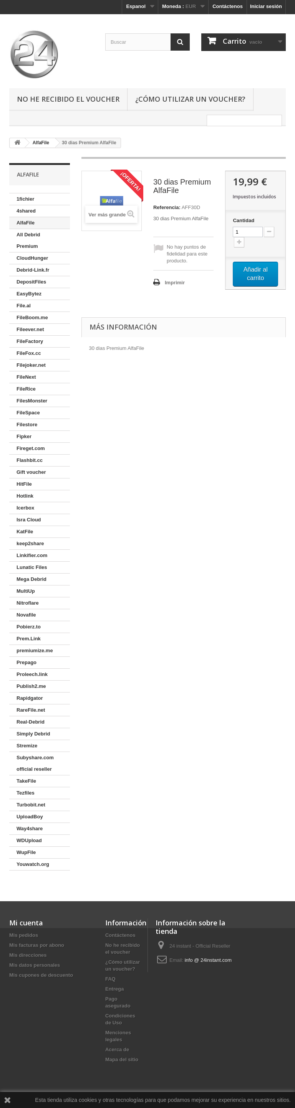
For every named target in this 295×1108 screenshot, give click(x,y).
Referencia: (167, 207)
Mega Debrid (31, 579)
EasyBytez (29, 294)
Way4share (30, 828)
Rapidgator (30, 698)
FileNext (26, 377)
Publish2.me (31, 686)
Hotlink (25, 496)
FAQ (110, 979)
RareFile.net (31, 710)
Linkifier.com (32, 555)
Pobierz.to (29, 627)
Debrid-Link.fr (33, 270)
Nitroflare (28, 603)
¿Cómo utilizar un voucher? (190, 99)
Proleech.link (32, 674)
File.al (24, 305)
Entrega (114, 989)
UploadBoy (30, 816)
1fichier (25, 199)
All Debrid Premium (28, 240)
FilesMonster (32, 401)
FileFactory (30, 341)
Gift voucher (31, 472)
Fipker (24, 436)
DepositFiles (31, 282)
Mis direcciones (28, 955)
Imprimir (175, 282)
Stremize (27, 746)
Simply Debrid (33, 734)
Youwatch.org (33, 864)
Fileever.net (30, 329)
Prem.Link (29, 638)
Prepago (26, 662)
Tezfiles (26, 793)
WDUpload (29, 840)
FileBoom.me (32, 317)
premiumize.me (35, 650)
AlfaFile (26, 223)
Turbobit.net (31, 805)
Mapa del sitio (121, 1059)
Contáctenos (227, 6)
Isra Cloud (29, 520)
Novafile (26, 615)
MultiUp (26, 591)
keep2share (30, 543)
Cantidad (243, 220)
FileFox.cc (29, 353)
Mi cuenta (26, 922)
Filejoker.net (31, 365)
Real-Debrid (31, 722)
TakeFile (26, 781)
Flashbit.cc (30, 460)
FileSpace (28, 413)
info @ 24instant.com (208, 960)
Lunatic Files (32, 567)
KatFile (25, 531)
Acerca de (117, 1049)
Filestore (27, 424)
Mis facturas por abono (36, 945)
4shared (26, 211)
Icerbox (25, 508)
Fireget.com (31, 448)
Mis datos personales (34, 965)
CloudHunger (32, 258)
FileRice (26, 389)
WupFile (26, 852)
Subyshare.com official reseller (35, 763)
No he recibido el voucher (68, 99)
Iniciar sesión (266, 6)
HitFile (24, 484)
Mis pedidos (23, 935)
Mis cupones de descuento (41, 975)
